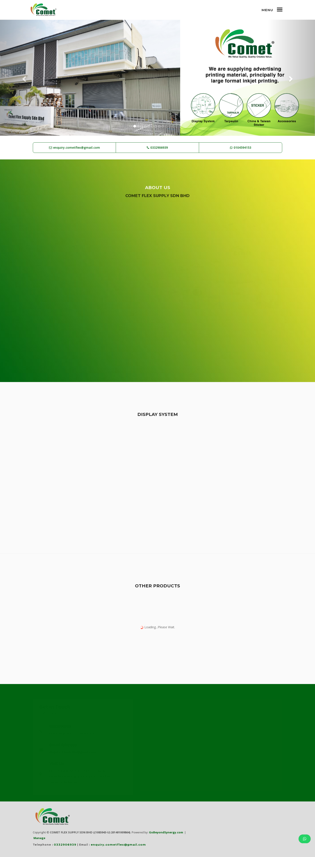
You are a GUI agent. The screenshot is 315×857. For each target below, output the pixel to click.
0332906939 (159, 147)
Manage (39, 838)
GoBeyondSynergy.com (166, 832)
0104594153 (242, 147)
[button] (23, 78)
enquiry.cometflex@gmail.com (76, 147)
